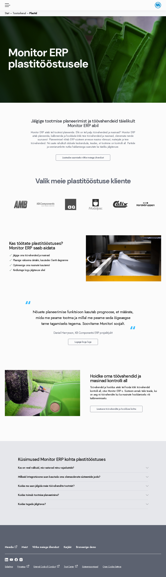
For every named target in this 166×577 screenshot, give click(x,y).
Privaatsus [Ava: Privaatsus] (21, 566)
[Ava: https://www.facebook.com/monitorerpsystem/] (16, 560)
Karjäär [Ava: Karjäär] (68, 547)
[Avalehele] (158, 5)
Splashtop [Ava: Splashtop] (9, 566)
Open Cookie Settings (112, 566)
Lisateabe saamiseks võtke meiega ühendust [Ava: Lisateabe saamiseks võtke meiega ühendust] (83, 157)
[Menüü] (7, 5)
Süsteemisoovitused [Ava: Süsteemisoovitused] (90, 566)
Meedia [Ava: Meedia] (9, 547)
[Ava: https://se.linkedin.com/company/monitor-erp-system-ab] (6, 560)
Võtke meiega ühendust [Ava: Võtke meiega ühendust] (45, 547)
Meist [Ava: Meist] (25, 547)
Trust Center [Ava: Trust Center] (69, 566)
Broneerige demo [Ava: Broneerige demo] (86, 547)
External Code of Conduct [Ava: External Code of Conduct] (45, 566)
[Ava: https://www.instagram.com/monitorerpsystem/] (21, 560)
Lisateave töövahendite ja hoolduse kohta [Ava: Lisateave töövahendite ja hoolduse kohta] (116, 409)
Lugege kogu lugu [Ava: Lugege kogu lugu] (83, 342)
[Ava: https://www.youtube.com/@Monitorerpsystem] (11, 560)
